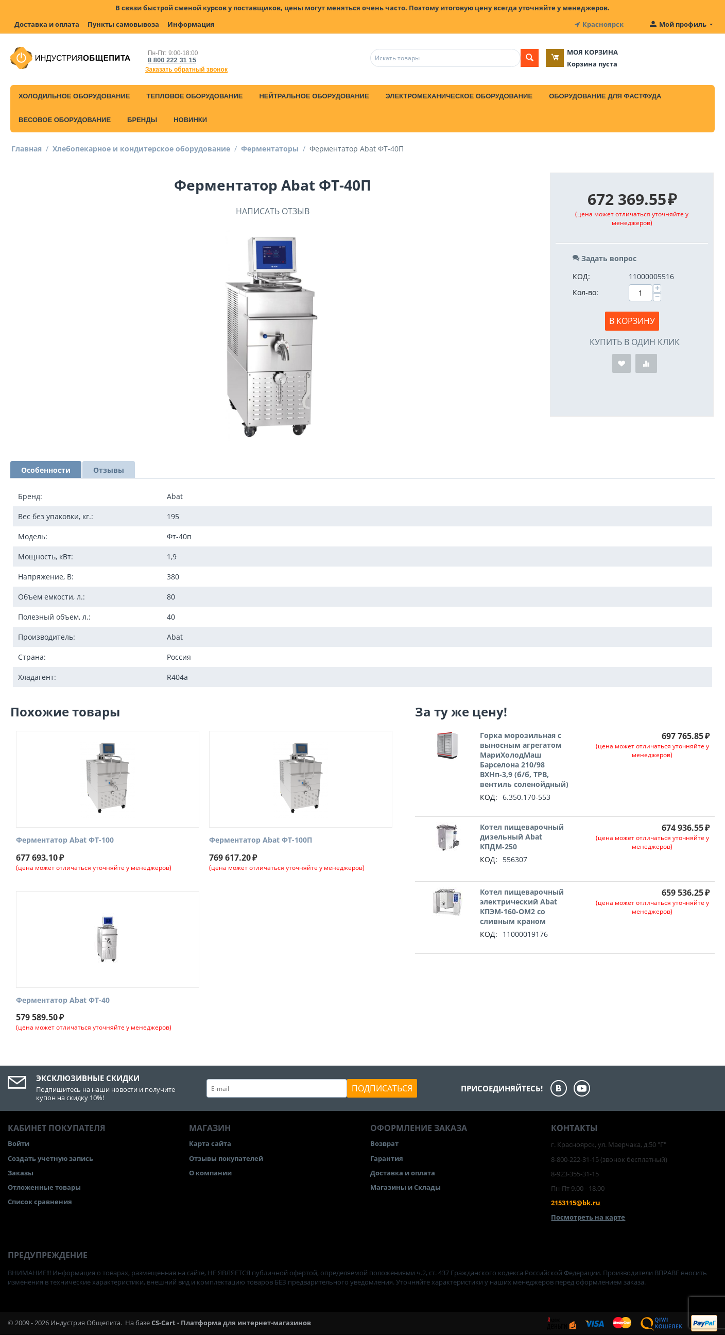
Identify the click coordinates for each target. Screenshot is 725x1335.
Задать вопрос (604, 258)
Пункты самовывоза (123, 24)
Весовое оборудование (65, 120)
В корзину (632, 321)
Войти (18, 1143)
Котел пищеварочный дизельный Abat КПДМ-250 (522, 836)
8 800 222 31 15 (172, 60)
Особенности (46, 470)
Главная (26, 148)
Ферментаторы (270, 148)
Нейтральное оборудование (314, 96)
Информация (191, 24)
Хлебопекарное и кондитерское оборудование (141, 148)
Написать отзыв (272, 211)
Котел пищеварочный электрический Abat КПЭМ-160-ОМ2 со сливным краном (522, 906)
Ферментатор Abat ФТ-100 (65, 840)
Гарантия (386, 1158)
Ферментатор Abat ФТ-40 (63, 1000)
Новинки (190, 120)
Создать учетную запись (50, 1158)
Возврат (384, 1143)
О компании (210, 1172)
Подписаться (382, 1088)
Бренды (142, 120)
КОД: (581, 276)
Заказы (20, 1172)
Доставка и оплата (46, 24)
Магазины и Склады (405, 1187)
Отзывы (108, 470)
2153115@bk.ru (575, 1202)
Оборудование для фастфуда (605, 96)
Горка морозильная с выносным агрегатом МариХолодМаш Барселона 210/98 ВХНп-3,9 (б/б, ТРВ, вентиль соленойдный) (524, 759)
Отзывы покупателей (226, 1158)
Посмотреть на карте (588, 1217)
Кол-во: (585, 292)
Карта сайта (210, 1143)
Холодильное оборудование (74, 96)
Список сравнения (40, 1201)
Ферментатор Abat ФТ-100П (260, 840)
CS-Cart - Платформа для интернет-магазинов (231, 1322)
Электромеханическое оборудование (459, 96)
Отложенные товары (44, 1187)
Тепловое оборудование (194, 96)
